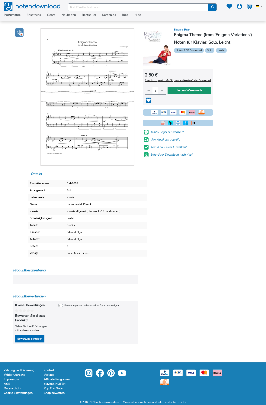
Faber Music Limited (78, 253)
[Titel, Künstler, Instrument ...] (138, 7)
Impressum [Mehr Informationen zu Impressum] (11, 379)
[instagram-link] (89, 375)
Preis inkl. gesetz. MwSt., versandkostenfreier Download (178, 80)
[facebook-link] (100, 375)
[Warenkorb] (250, 7)
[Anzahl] (155, 91)
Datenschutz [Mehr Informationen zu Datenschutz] (12, 388)
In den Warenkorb (189, 90)
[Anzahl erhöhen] (162, 91)
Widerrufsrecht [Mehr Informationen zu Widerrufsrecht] (14, 375)
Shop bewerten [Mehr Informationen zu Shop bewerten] (54, 393)
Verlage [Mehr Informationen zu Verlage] (49, 375)
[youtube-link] (122, 375)
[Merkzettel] (229, 7)
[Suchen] (212, 7)
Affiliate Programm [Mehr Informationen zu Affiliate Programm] (57, 379)
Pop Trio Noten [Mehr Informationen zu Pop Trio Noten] (54, 388)
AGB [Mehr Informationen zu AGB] (7, 384)
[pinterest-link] (111, 375)
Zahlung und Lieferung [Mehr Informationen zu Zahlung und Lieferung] (19, 370)
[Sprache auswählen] (259, 6)
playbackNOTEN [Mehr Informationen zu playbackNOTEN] (55, 384)
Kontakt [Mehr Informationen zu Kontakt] (49, 370)
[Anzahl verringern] (149, 91)
